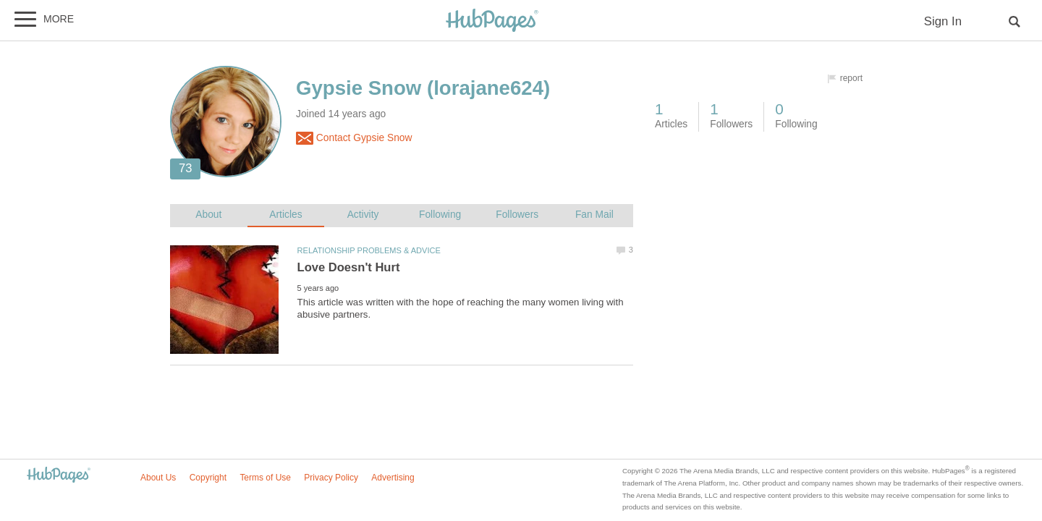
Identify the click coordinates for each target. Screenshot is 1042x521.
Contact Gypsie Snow (354, 138)
